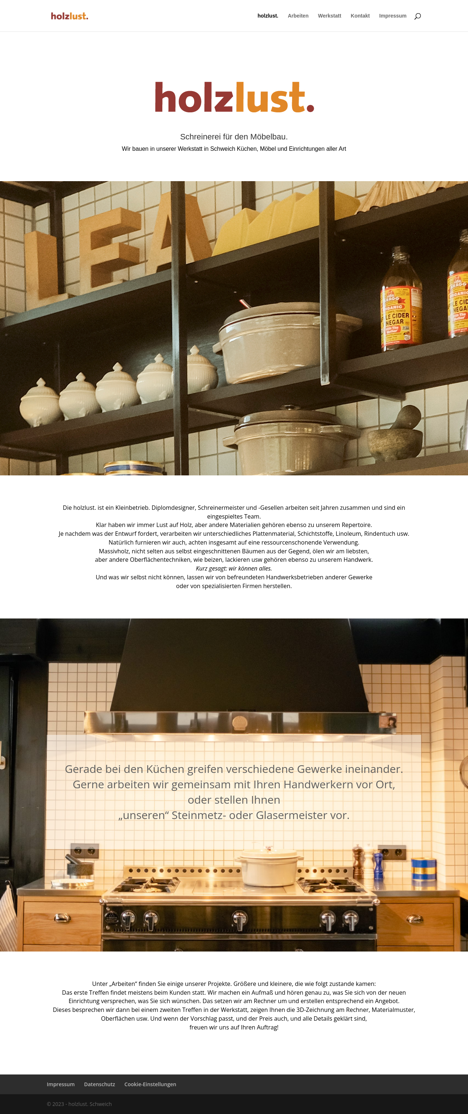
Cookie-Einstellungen (150, 1084)
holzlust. (267, 16)
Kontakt (360, 16)
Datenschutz (99, 1084)
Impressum (393, 16)
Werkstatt (329, 16)
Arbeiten (298, 16)
